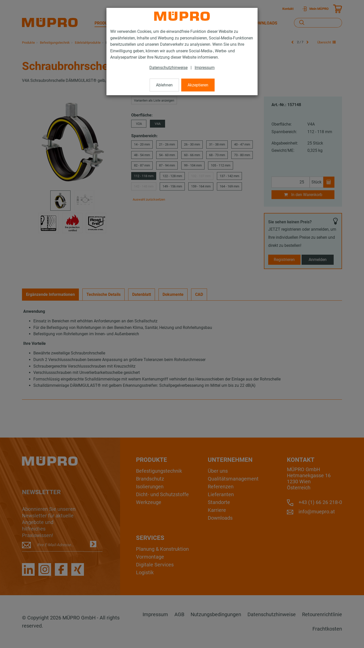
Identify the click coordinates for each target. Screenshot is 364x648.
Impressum (205, 67)
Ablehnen (164, 85)
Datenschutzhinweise (168, 67)
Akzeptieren (198, 85)
